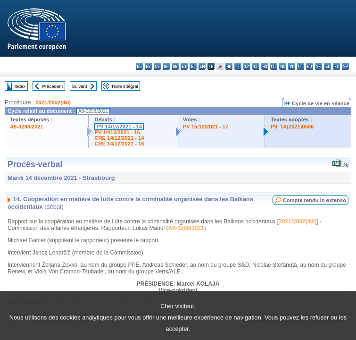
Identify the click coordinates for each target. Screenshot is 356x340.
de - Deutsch (175, 66)
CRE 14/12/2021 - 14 (119, 138)
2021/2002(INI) (53, 102)
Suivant (79, 86)
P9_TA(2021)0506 (292, 126)
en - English (202, 66)
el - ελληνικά (193, 66)
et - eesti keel (184, 66)
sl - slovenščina (327, 66)
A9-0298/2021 (26, 126)
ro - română (309, 66)
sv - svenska (345, 66)
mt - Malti (273, 66)
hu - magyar (264, 66)
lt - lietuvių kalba (255, 66)
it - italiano (237, 66)
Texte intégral (124, 86)
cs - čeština (157, 66)
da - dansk (166, 66)
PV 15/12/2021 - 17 (205, 126)
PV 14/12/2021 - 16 (117, 132)
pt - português (300, 66)
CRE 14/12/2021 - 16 (119, 143)
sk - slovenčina (318, 66)
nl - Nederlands (282, 66)
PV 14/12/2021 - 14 (118, 126)
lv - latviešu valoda (246, 66)
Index (20, 86)
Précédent (52, 86)
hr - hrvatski (228, 66)
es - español (148, 66)
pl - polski (291, 66)
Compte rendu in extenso (314, 200)
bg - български (139, 66)
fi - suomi (336, 66)
